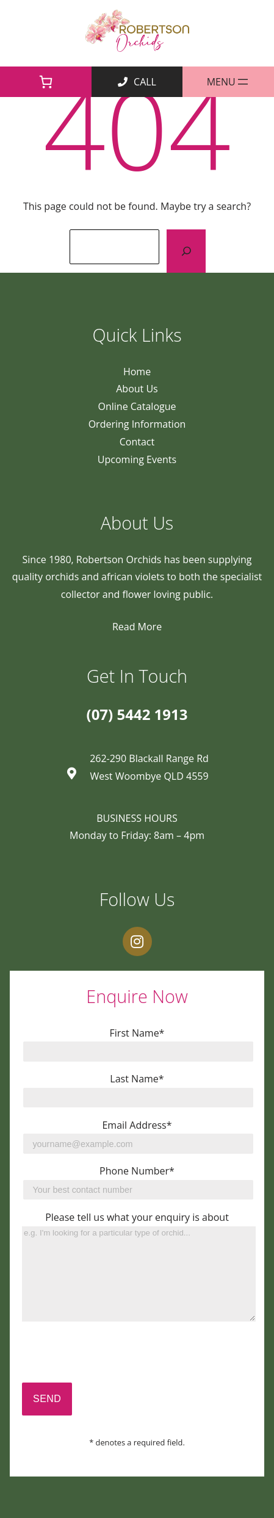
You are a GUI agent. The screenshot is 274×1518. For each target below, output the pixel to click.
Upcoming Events (137, 459)
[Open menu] (228, 82)
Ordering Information (137, 424)
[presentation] (114, 1359)
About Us (137, 388)
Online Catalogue (137, 406)
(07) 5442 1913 (137, 714)
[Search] (186, 251)
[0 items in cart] (46, 82)
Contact (137, 441)
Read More (137, 626)
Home (137, 371)
